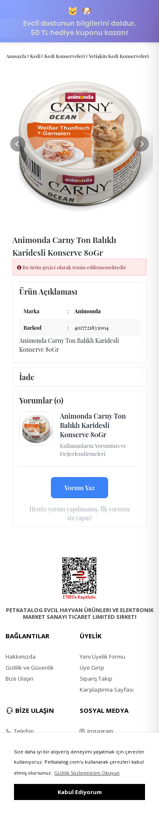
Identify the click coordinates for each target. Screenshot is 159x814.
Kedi (35, 55)
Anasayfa (16, 55)
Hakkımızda (21, 656)
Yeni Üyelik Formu (102, 656)
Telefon (20, 731)
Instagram (96, 731)
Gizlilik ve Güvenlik (30, 667)
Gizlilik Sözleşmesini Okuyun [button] (87, 773)
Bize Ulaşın (19, 678)
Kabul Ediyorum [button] (80, 792)
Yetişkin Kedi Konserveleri (119, 55)
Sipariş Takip (96, 678)
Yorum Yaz (79, 487)
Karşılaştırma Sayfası (107, 689)
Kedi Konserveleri (64, 55)
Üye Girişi (92, 667)
